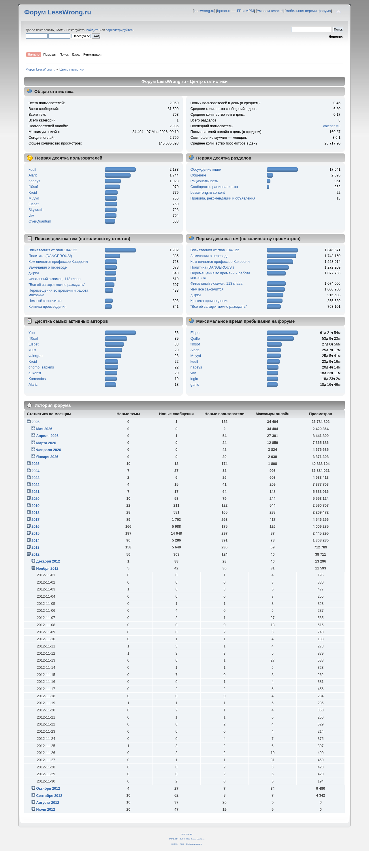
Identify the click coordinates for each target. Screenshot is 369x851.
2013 (35, 548)
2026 (35, 422)
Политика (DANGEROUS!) (50, 256)
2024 (35, 471)
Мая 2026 (44, 429)
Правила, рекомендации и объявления (223, 198)
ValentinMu (331, 126)
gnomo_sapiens (41, 367)
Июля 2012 (45, 810)
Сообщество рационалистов (214, 187)
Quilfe (195, 339)
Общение (198, 175)
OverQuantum (40, 221)
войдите (92, 30)
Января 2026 (47, 457)
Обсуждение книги (206, 170)
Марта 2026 (46, 443)
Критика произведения (47, 307)
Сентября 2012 (49, 796)
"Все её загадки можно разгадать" (57, 285)
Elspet (34, 204)
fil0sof (33, 187)
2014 (35, 541)
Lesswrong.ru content (208, 193)
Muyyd (34, 198)
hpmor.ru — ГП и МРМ (235, 11)
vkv (31, 216)
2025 (35, 464)
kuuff (32, 170)
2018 (35, 513)
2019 (35, 506)
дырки (34, 273)
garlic (195, 385)
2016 (35, 527)
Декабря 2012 (48, 561)
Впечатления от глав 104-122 (53, 250)
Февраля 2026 (48, 450)
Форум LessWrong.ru (57, 12)
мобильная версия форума (308, 11)
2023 (35, 478)
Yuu (32, 333)
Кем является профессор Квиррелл (58, 262)
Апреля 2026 (47, 436)
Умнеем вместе (270, 11)
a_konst (35, 373)
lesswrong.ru (204, 11)
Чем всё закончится (45, 301)
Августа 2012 (47, 803)
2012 (35, 554)
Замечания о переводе (48, 267)
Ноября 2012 (47, 569)
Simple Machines (197, 839)
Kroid (33, 193)
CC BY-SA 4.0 (186, 834)
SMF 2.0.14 (173, 839)
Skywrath (36, 210)
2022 (35, 485)
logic (194, 379)
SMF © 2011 (185, 839)
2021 (35, 492)
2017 (35, 520)
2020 (35, 499)
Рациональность (204, 181)
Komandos (37, 379)
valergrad (36, 356)
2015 (35, 533)
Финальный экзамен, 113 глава (54, 279)
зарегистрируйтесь (120, 30)
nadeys (34, 181)
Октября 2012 (48, 789)
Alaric (33, 175)
